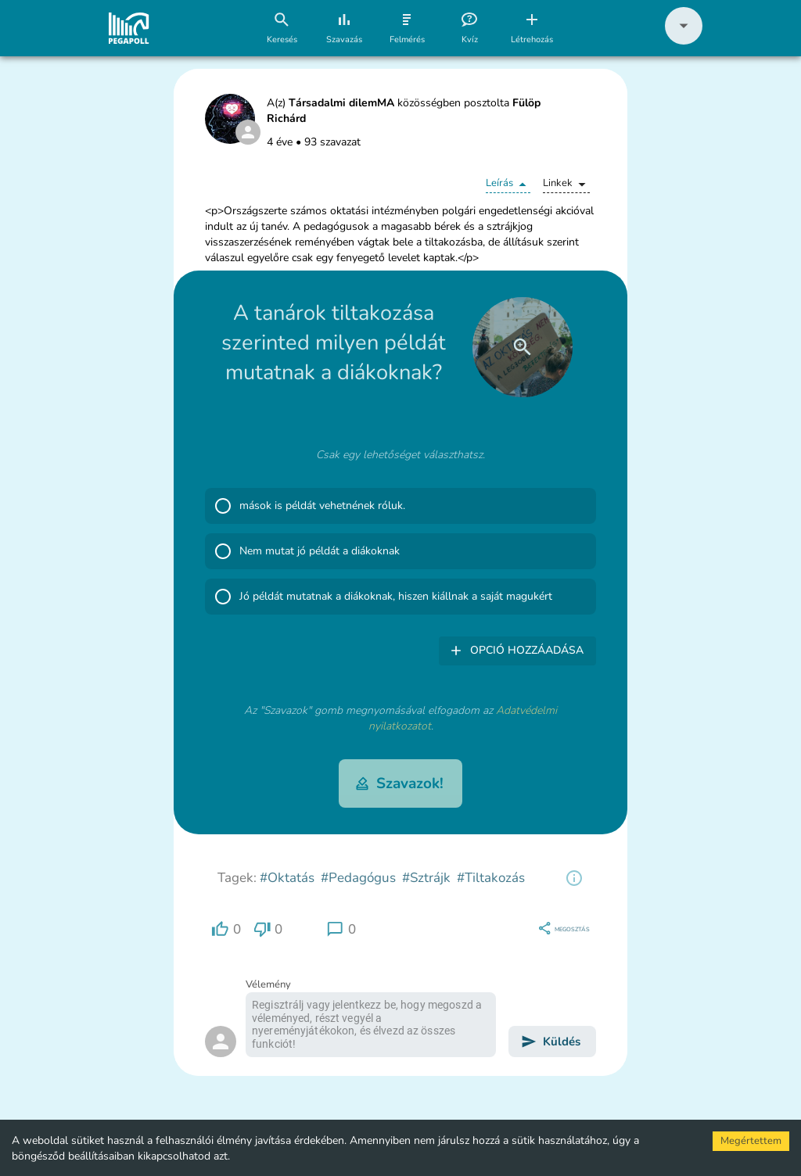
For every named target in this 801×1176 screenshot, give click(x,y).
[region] (574, 878)
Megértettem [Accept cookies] (750, 1141)
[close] (522, 347)
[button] (683, 41)
